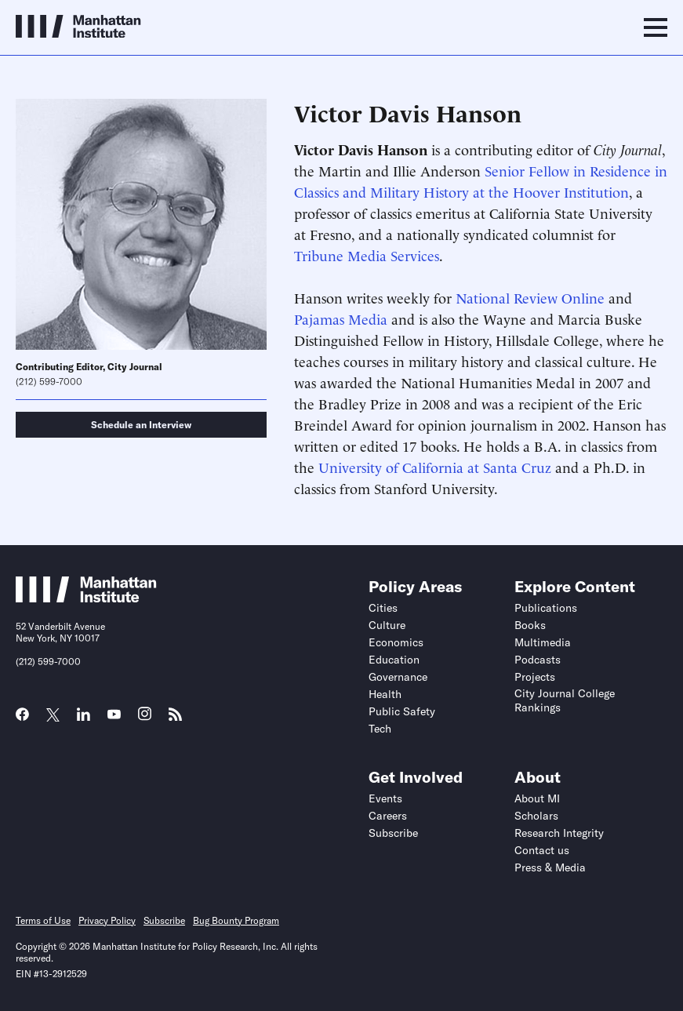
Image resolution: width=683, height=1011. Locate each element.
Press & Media (550, 867)
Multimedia (542, 642)
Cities (383, 608)
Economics (396, 642)
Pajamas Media (340, 318)
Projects (534, 677)
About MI (537, 798)
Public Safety (402, 711)
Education (394, 660)
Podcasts (537, 660)
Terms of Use (43, 920)
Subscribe (393, 833)
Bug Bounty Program (236, 920)
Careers (388, 816)
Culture (387, 625)
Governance (398, 677)
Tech (380, 729)
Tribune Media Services (366, 254)
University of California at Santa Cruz (434, 466)
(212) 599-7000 (49, 381)
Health (385, 694)
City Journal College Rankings (564, 700)
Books (530, 625)
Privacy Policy (107, 920)
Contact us (541, 850)
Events (385, 798)
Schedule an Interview (141, 425)
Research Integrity (559, 833)
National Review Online (530, 297)
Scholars (536, 816)
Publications (545, 608)
